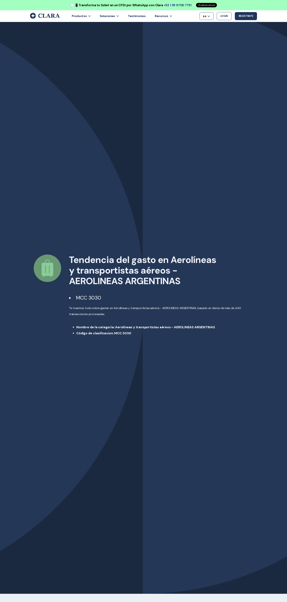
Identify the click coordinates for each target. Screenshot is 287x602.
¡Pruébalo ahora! (206, 5)
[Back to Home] (45, 18)
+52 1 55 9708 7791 (178, 5)
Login (224, 16)
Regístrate (246, 16)
